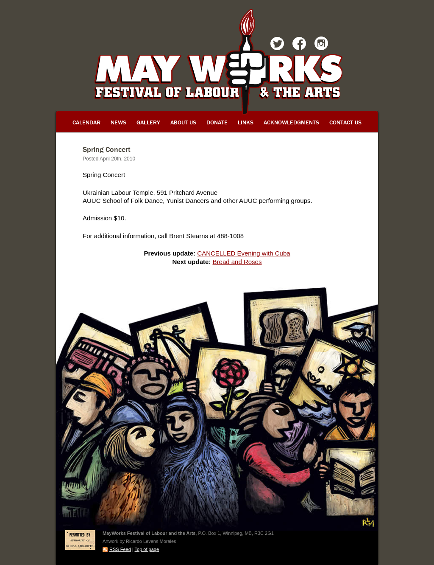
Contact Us (345, 122)
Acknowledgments (291, 122)
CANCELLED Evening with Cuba (243, 253)
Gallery (148, 122)
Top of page (147, 549)
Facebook (299, 45)
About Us (183, 122)
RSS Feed (120, 549)
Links (245, 122)
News (118, 122)
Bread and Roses (237, 261)
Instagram (321, 45)
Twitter (277, 45)
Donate (217, 122)
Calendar (86, 122)
